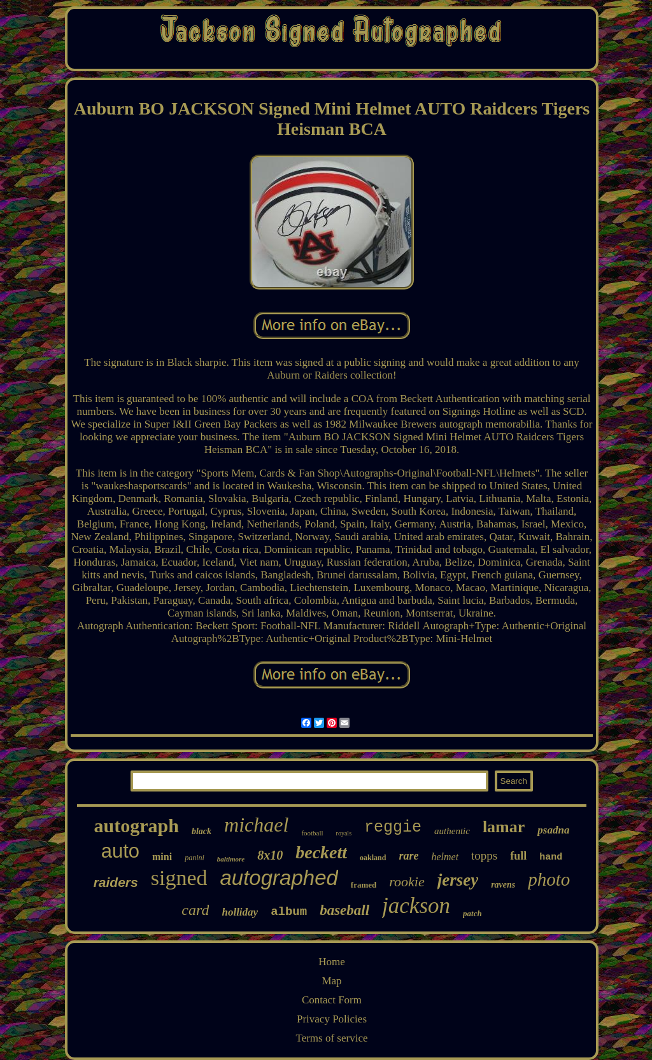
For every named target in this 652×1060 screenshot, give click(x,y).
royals (343, 833)
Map (331, 981)
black (201, 831)
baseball (344, 910)
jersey (457, 879)
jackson (416, 905)
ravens (503, 884)
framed (363, 884)
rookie (406, 881)
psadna (553, 830)
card (195, 910)
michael (256, 824)
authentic (452, 831)
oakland (373, 857)
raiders (116, 882)
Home (331, 962)
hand (550, 857)
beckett (321, 852)
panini (194, 857)
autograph (136, 825)
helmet (444, 856)
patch (472, 913)
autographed (279, 877)
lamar (504, 827)
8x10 (270, 855)
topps (484, 855)
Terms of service (331, 1038)
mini (162, 856)
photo (549, 879)
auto (120, 851)
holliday (240, 912)
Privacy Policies (332, 1019)
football (312, 833)
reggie (393, 827)
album (289, 912)
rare (408, 855)
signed (179, 877)
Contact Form (332, 1000)
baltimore (230, 859)
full (518, 855)
